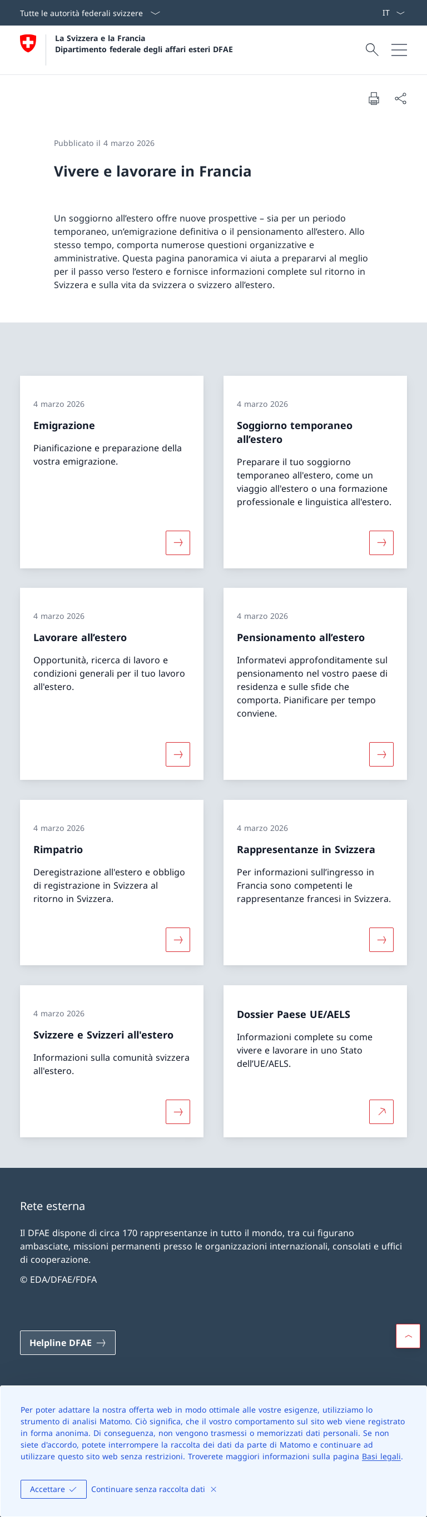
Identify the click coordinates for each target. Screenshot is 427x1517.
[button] (408, 1336)
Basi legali (381, 1456)
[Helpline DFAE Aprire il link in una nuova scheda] (68, 1342)
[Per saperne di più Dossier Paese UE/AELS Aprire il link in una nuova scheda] (381, 1111)
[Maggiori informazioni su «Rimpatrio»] (178, 940)
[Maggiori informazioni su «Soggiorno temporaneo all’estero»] (381, 542)
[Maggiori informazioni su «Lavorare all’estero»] (178, 754)
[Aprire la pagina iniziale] (126, 49)
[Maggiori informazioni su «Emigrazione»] (178, 542)
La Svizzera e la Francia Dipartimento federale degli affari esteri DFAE (144, 43)
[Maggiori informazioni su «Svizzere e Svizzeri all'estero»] (178, 1111)
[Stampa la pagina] (373, 98)
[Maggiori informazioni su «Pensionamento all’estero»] (381, 754)
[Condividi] (400, 98)
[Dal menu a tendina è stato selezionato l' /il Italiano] (393, 13)
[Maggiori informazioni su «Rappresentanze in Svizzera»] (381, 940)
